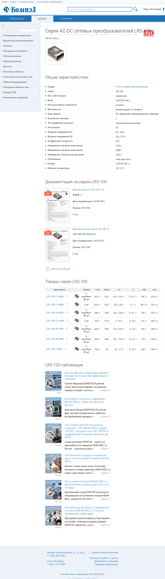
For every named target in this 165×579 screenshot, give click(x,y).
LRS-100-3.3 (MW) (55, 320)
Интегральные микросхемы (17, 35)
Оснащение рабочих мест (16, 87)
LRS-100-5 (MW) (54, 349)
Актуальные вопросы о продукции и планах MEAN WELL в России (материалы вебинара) (87, 510)
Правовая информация (106, 564)
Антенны (7, 45)
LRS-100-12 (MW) (55, 296)
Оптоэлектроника (12, 56)
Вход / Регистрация (152, 9)
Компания (66, 18)
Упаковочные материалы (15, 97)
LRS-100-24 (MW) (55, 312)
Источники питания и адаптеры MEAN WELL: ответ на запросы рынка (85, 402)
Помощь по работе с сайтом (104, 558)
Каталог (42, 18)
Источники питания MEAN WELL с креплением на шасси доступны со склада (87, 484)
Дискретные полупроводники (18, 40)
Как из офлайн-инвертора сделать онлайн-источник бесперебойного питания (87, 376)
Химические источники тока (17, 76)
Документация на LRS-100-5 (88, 189)
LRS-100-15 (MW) (55, 304)
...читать (105, 390)
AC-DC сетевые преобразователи (132, 86)
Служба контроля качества (104, 552)
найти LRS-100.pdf (60, 269)
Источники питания (13, 71)
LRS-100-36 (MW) (55, 328)
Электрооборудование (14, 81)
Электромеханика (12, 61)
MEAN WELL (52, 38)
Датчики (7, 66)
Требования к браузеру (106, 561)
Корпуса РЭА (9, 92)
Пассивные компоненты (15, 50)
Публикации (17, 18)
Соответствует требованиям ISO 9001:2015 (82, 574)
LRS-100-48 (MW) (55, 339)
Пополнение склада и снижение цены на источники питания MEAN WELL (87, 458)
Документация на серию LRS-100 (91, 228)
